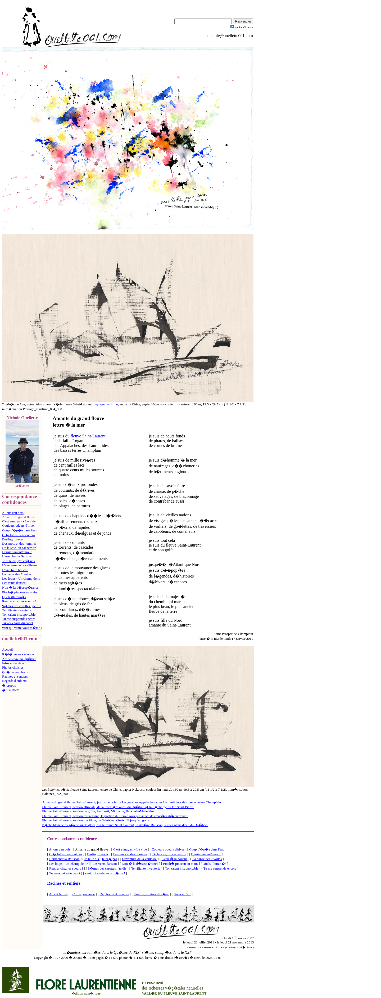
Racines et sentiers (15, 676)
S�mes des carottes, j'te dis (21, 606)
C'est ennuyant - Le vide (19, 521)
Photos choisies (13, 667)
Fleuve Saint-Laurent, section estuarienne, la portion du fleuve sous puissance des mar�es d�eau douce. (115, 816)
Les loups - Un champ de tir (21, 578)
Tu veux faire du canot (17, 623)
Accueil (7, 649)
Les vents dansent (14, 583)
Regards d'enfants (14, 681)
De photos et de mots (114, 894)
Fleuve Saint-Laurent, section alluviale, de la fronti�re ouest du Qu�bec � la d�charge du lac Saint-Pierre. (118, 807)
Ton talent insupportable (18, 614)
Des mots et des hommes (19, 543)
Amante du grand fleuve (78, 418)
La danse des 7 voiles (16, 574)
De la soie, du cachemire (19, 548)
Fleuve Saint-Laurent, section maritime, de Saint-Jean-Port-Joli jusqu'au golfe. (96, 820)
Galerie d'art (182, 894)
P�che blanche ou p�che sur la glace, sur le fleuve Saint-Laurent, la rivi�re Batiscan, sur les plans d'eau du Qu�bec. (125, 825)
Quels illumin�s (14, 597)
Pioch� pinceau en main (19, 592)
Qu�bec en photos (15, 672)
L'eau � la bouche (15, 570)
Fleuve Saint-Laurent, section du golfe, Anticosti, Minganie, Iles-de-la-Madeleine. (98, 811)
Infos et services (13, 663)
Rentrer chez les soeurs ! (19, 601)
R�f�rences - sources (18, 654)
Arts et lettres (58, 894)
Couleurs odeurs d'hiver (18, 525)
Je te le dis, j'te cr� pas (18, 561)
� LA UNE (10, 690)
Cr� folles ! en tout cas (18, 535)
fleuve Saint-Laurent (88, 436)
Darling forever (13, 539)
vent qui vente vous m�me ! (22, 628)
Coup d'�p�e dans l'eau (19, 530)
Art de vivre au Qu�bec (19, 659)
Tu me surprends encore (18, 619)
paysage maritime (105, 404)
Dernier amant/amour (17, 552)
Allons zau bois (13, 513)
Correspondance (83, 894)
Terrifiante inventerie (16, 610)
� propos (9, 685)
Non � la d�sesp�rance (20, 587)
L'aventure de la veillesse (19, 565)
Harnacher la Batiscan (17, 556)
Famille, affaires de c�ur (151, 894)
